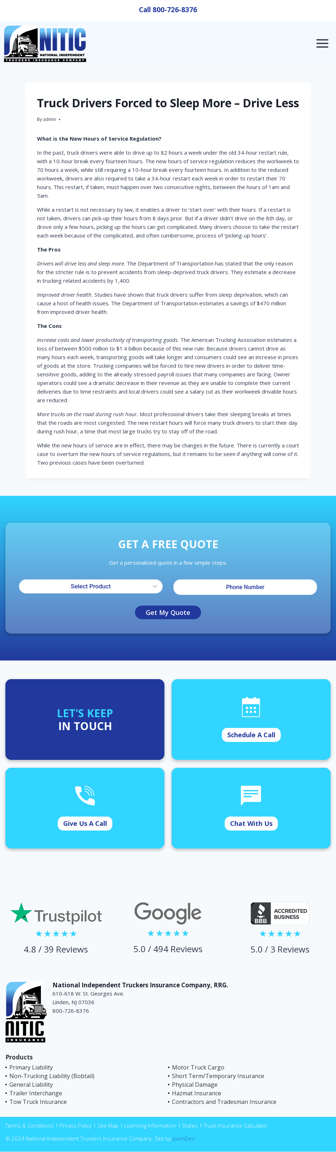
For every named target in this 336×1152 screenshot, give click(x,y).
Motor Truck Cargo (198, 1067)
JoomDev (183, 1138)
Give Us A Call (85, 823)
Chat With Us (251, 823)
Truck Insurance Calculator (236, 1125)
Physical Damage (195, 1084)
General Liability (31, 1084)
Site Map (107, 1125)
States (190, 1125)
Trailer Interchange (35, 1093)
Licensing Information (150, 1125)
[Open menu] (322, 43)
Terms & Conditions (29, 1125)
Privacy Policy (76, 1125)
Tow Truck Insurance (38, 1102)
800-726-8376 (175, 9)
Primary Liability (31, 1067)
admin (49, 119)
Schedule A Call (251, 734)
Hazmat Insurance (196, 1093)
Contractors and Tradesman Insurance (224, 1102)
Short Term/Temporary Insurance (218, 1076)
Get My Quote (168, 612)
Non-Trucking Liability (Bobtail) (51, 1076)
